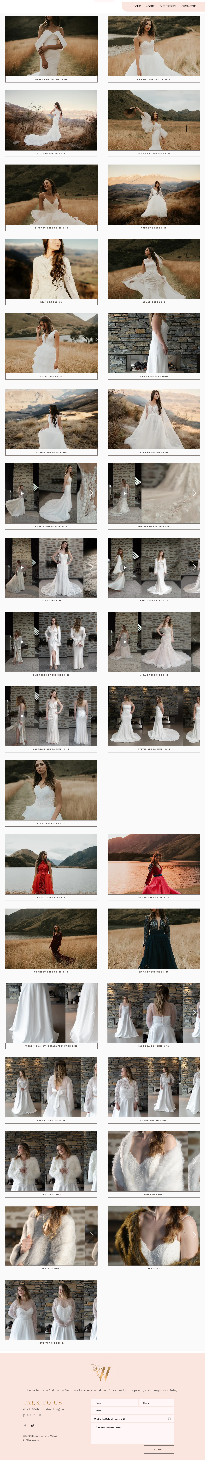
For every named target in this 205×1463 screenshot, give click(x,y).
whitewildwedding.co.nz (51, 1409)
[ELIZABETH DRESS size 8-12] (51, 675)
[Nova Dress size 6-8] (51, 897)
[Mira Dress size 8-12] (154, 675)
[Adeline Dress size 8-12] (154, 526)
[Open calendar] (169, 1419)
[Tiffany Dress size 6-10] (51, 228)
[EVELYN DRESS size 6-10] (51, 526)
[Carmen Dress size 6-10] (154, 153)
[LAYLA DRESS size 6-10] (154, 452)
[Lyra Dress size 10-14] (154, 376)
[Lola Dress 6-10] (51, 376)
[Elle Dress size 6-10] (51, 823)
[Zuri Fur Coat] (51, 1194)
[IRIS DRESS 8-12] (51, 601)
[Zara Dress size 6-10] (154, 972)
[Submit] (159, 1449)
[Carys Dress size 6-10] (154, 897)
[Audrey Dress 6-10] (154, 228)
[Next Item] (92, 493)
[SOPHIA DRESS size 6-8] (51, 452)
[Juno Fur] (154, 1269)
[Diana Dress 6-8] (51, 302)
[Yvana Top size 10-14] (51, 1120)
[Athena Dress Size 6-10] (51, 79)
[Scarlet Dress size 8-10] (51, 972)
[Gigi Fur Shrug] (154, 1194)
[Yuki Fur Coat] (51, 1269)
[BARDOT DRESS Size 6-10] (154, 79)
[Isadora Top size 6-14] (154, 1046)
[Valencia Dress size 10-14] (51, 749)
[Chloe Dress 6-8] (154, 302)
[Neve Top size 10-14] (51, 1343)
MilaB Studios (32, 1440)
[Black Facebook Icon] (25, 1425)
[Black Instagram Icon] (32, 1425)
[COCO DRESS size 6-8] (51, 153)
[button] (51, 46)
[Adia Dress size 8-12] (154, 601)
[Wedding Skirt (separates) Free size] (51, 1046)
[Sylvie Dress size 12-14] (154, 749)
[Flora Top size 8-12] (154, 1120)
